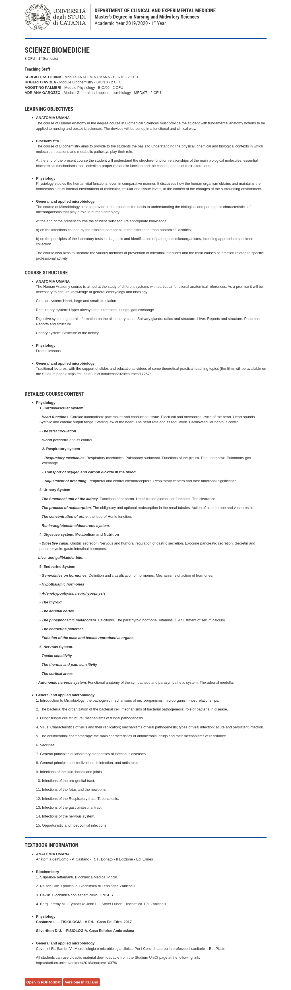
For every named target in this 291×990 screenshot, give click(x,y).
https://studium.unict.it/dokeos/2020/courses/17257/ (109, 374)
